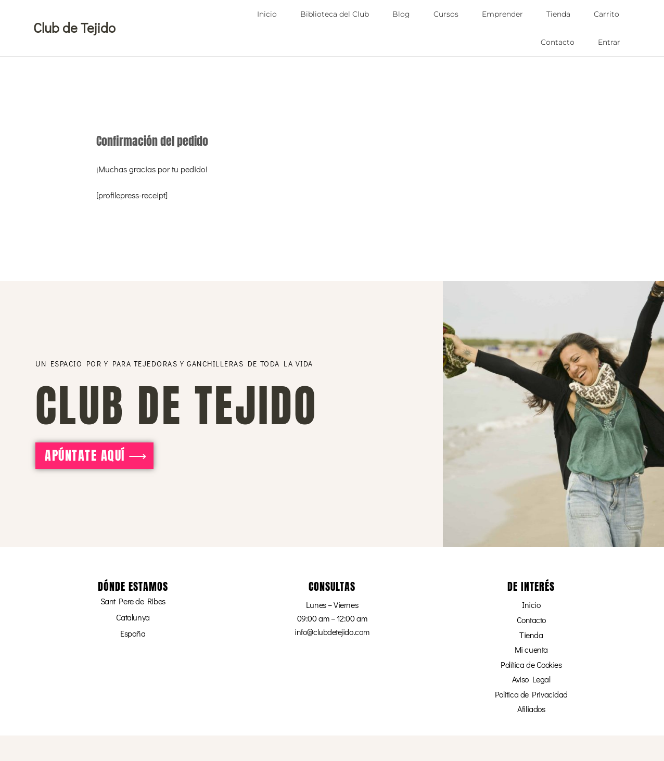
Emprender (502, 14)
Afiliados (531, 708)
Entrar (609, 42)
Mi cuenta (531, 648)
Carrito (606, 14)
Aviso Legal (531, 678)
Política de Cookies (531, 663)
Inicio (267, 14)
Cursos (445, 14)
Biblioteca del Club (334, 14)
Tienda (558, 14)
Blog (401, 14)
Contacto (557, 42)
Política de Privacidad (531, 693)
